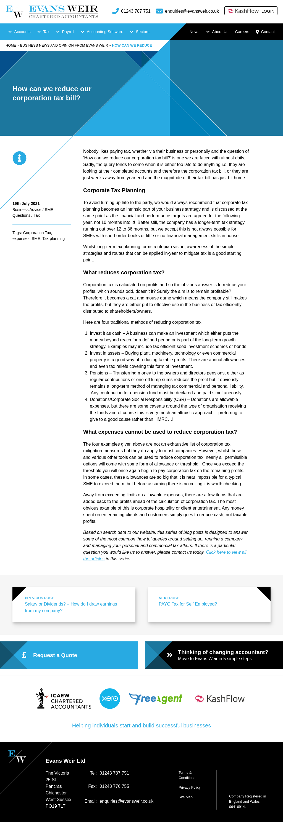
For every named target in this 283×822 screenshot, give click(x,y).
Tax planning (54, 238)
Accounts (22, 32)
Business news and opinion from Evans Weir (64, 45)
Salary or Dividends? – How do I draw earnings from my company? (74, 604)
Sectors (143, 32)
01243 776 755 (114, 786)
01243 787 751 (136, 11)
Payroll (68, 32)
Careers (242, 32)
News (195, 32)
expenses (21, 238)
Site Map (186, 797)
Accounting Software (105, 32)
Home (11, 45)
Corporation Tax (37, 233)
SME (36, 238)
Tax (46, 32)
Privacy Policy (190, 787)
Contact (265, 31)
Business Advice (26, 209)
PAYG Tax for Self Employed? (208, 600)
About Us (220, 32)
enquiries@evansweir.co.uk (192, 11)
